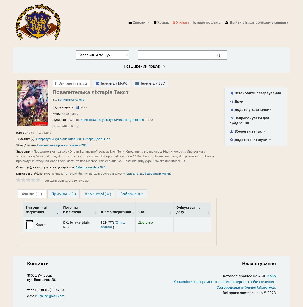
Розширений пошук (144, 66)
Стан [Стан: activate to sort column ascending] (142, 212)
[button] (161, 22)
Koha (271, 276)
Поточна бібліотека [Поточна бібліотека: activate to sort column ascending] (72, 209)
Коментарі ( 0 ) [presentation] (98, 193)
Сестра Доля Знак (96, 139)
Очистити (181, 22)
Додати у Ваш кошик (251, 109)
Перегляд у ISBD (150, 83)
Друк (236, 101)
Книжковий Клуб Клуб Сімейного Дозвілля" (112, 120)
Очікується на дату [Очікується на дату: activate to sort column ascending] (188, 209)
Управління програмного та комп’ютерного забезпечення (224, 282)
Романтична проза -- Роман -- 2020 (62, 145)
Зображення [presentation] (132, 193)
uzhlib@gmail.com (51, 296)
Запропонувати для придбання (249, 120)
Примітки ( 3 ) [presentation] (63, 193)
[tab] (32, 193)
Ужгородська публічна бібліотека (246, 287)
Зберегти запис (246, 131)
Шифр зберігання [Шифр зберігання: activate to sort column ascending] (116, 212)
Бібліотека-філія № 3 (91, 167)
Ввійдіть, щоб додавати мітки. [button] (148, 173)
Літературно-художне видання (58, 139)
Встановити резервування (255, 93)
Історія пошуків (207, 22)
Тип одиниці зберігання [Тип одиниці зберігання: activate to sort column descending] (36, 209)
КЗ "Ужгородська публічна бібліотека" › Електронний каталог (40, 23)
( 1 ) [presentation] (32, 193)
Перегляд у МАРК (111, 83)
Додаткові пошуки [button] (249, 139)
